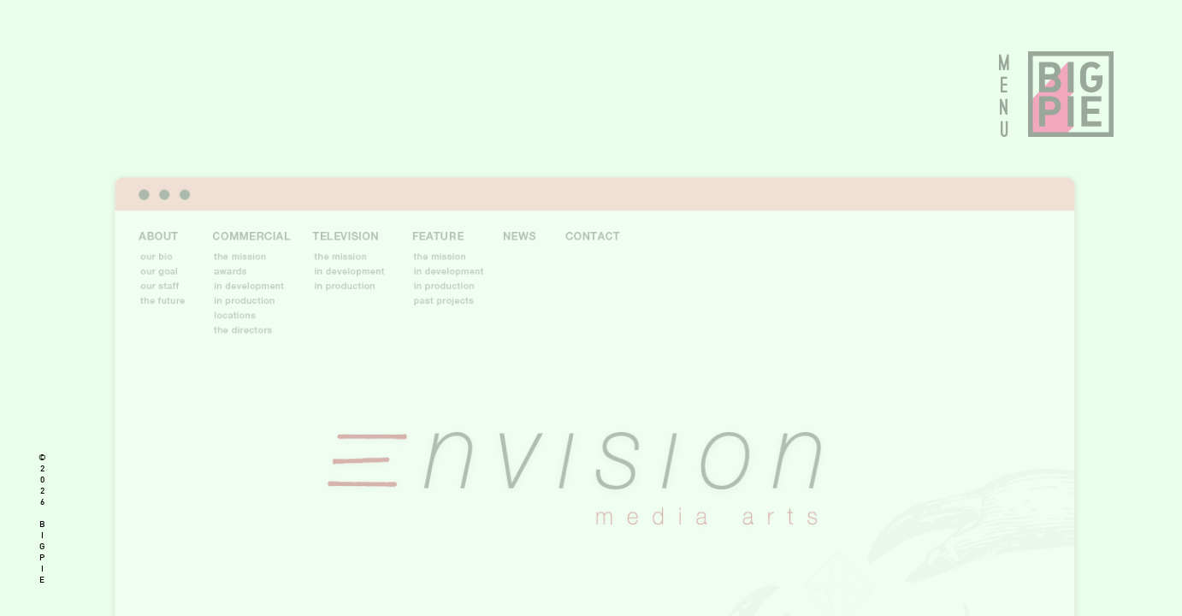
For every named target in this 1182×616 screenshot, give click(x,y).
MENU (1004, 96)
